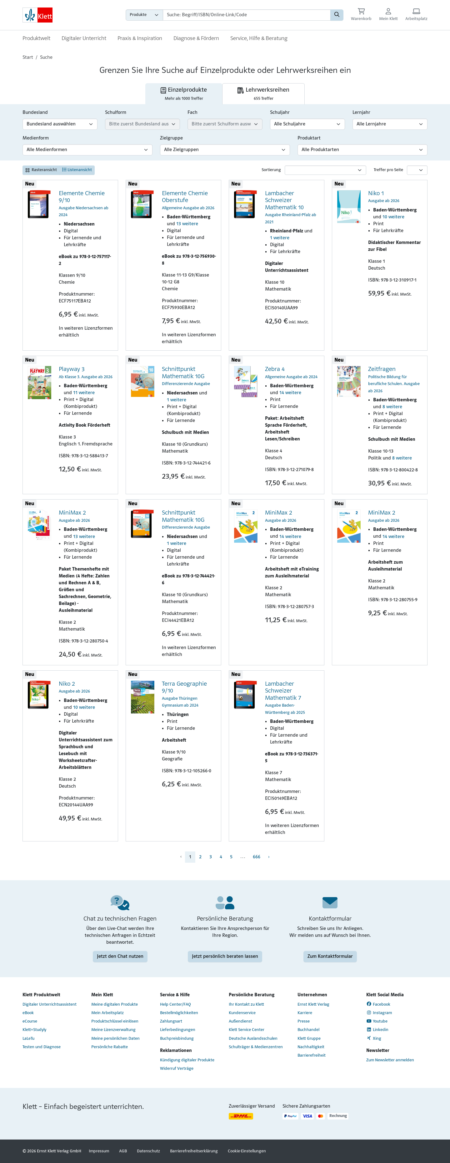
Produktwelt (36, 39)
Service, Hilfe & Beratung (259, 39)
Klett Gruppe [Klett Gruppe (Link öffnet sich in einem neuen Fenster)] (309, 1038)
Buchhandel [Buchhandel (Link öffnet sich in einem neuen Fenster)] (308, 1030)
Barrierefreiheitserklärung (194, 1151)
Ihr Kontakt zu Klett (246, 1004)
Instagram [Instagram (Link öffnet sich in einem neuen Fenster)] (379, 1012)
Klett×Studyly (34, 1030)
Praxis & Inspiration (140, 39)
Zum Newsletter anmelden (390, 1060)
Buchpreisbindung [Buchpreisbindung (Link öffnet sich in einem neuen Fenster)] (177, 1038)
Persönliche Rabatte (109, 1047)
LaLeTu (28, 1038)
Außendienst (240, 1021)
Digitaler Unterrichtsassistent (49, 1004)
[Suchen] (336, 15)
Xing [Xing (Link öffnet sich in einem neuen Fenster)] (373, 1038)
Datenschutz (148, 1151)
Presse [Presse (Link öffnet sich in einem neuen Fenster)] (304, 1021)
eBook (28, 1013)
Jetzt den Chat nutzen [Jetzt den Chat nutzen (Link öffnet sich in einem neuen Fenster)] (120, 956)
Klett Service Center (246, 1030)
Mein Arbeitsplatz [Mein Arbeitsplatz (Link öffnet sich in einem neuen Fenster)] (107, 1013)
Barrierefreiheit (312, 1055)
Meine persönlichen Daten (115, 1038)
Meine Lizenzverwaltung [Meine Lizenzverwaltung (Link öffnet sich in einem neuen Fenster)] (113, 1030)
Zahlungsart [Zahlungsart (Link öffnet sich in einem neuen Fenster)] (171, 1021)
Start (27, 57)
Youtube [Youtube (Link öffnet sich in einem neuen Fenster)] (377, 1021)
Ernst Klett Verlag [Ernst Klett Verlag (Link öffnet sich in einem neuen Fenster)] (313, 1004)
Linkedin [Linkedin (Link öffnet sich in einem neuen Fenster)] (377, 1029)
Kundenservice (242, 1013)
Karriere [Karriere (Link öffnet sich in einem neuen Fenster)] (305, 1013)
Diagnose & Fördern (196, 39)
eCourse (29, 1021)
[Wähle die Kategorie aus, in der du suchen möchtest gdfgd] (144, 15)
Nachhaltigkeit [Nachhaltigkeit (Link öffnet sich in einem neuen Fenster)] (311, 1047)
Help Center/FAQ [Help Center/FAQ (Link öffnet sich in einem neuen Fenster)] (175, 1004)
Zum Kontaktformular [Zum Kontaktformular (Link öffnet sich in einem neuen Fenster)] (330, 956)
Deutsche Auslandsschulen (253, 1038)
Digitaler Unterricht (84, 39)
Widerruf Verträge (176, 1068)
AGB (123, 1151)
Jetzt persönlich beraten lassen (225, 956)
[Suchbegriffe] (247, 15)
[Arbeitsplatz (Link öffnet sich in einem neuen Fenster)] (416, 15)
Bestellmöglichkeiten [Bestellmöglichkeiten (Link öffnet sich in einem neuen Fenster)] (179, 1013)
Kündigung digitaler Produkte (187, 1060)
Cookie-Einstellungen (247, 1151)
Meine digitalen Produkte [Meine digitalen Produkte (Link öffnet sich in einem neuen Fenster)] (114, 1004)
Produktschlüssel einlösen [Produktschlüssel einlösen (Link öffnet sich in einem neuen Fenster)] (114, 1021)
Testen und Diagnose (41, 1047)
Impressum (99, 1151)
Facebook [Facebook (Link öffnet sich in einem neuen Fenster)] (378, 1004)
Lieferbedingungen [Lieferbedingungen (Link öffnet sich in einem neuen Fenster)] (177, 1030)
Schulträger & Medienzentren (256, 1047)
